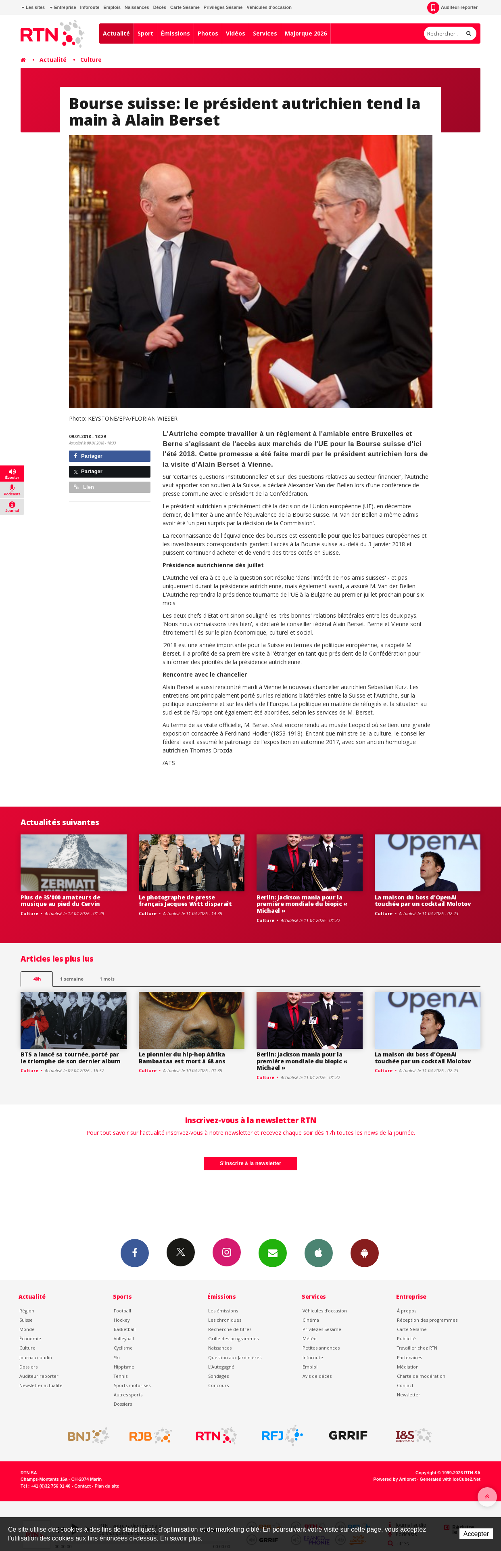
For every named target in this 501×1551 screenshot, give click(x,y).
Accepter (476, 1533)
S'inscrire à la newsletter (250, 1163)
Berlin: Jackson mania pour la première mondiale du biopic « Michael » (302, 904)
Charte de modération (421, 1376)
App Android (365, 1252)
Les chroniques (224, 1320)
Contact (405, 1385)
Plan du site (106, 1486)
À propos (406, 1310)
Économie (30, 1338)
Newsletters (273, 1252)
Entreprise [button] (63, 7)
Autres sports (128, 1394)
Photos (208, 33)
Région (26, 1310)
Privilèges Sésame (223, 7)
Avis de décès (317, 1376)
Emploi (310, 1366)
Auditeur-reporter (452, 8)
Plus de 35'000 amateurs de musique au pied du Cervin (60, 900)
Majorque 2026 (306, 33)
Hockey (121, 1320)
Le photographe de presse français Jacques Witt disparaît (185, 900)
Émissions (175, 33)
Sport (145, 33)
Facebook (135, 1252)
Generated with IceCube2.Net (450, 1479)
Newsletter (408, 1394)
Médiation (408, 1366)
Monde (27, 1329)
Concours (218, 1385)
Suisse (26, 1320)
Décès (159, 7)
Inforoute (90, 7)
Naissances (137, 7)
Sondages (218, 1376)
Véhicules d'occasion (268, 7)
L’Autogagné (221, 1366)
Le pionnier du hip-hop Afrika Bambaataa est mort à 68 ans (182, 1057)
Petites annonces (321, 1347)
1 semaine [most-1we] (72, 979)
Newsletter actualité (41, 1385)
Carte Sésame (185, 7)
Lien (84, 487)
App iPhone (319, 1252)
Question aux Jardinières (234, 1357)
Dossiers (28, 1366)
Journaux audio (35, 1357)
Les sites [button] (33, 7)
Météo (310, 1338)
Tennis (120, 1376)
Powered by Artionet (395, 1479)
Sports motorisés (132, 1385)
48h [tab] (37, 979)
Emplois (112, 7)
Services (265, 33)
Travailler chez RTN (417, 1347)
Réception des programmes (427, 1320)
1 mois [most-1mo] (107, 979)
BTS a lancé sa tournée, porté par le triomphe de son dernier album (71, 1057)
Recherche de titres (229, 1329)
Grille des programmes (233, 1338)
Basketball (125, 1329)
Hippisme (124, 1366)
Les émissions (223, 1310)
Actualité (116, 33)
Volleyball (124, 1338)
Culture (91, 59)
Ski (117, 1357)
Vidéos (235, 33)
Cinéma (311, 1320)
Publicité (406, 1338)
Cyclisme (123, 1347)
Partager (88, 456)
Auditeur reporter (38, 1376)
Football (122, 1310)
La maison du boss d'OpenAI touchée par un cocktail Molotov (423, 900)
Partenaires (409, 1357)
